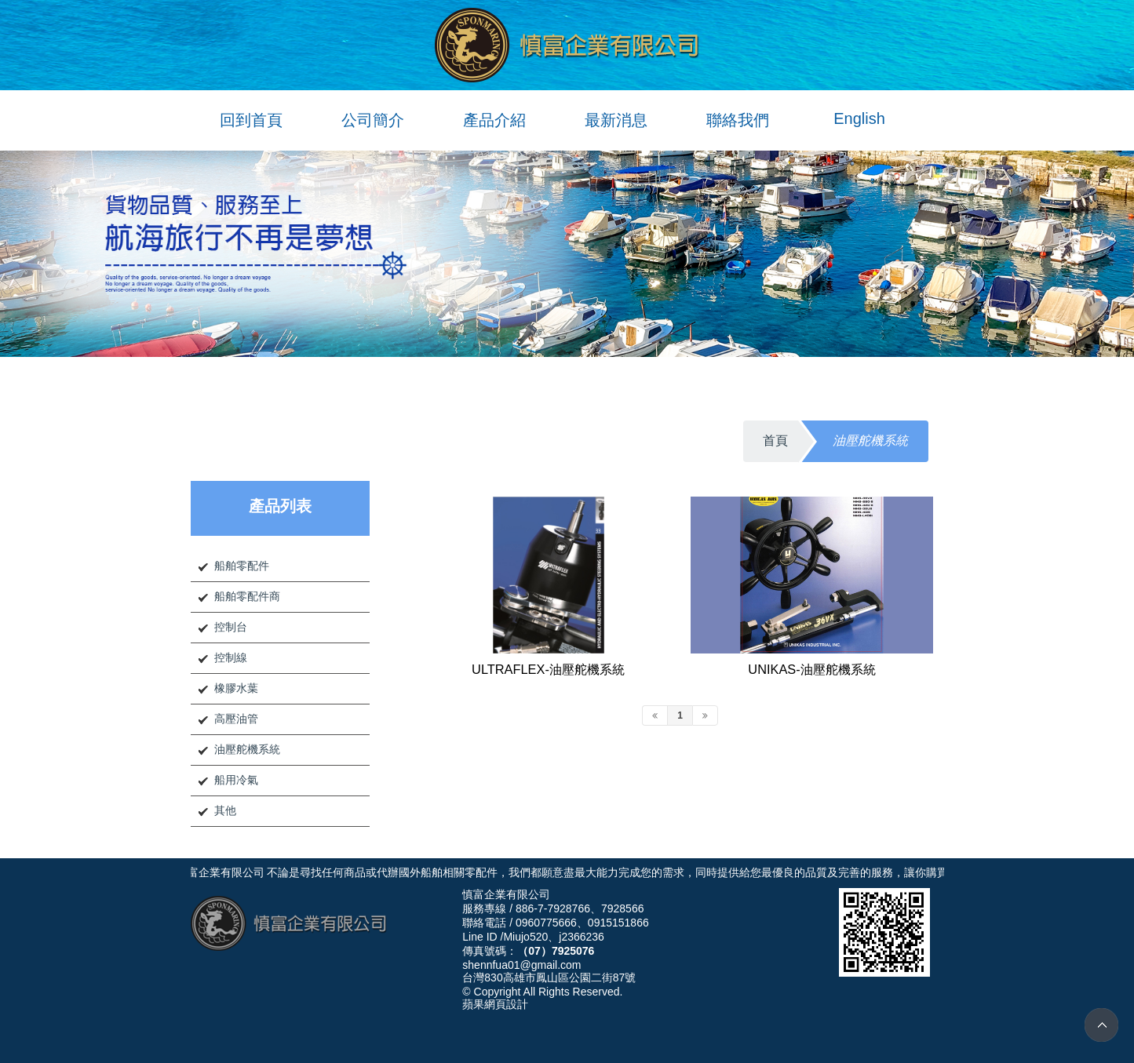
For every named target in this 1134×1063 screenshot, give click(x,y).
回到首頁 (251, 120)
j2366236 (581, 936)
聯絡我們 (737, 120)
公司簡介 (372, 120)
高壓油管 (236, 718)
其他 (225, 810)
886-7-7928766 (553, 908)
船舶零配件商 (247, 596)
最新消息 (616, 120)
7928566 (622, 908)
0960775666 (546, 922)
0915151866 (618, 922)
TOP (1101, 1025)
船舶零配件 (241, 565)
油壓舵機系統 (247, 749)
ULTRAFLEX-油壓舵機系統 (548, 669)
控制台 (230, 627)
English (859, 118)
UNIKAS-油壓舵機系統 (811, 669)
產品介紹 (494, 120)
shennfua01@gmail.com (521, 965)
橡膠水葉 (236, 688)
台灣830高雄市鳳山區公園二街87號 (549, 977)
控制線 (230, 657)
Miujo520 (525, 936)
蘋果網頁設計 (495, 1004)
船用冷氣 (236, 780)
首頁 (775, 440)
